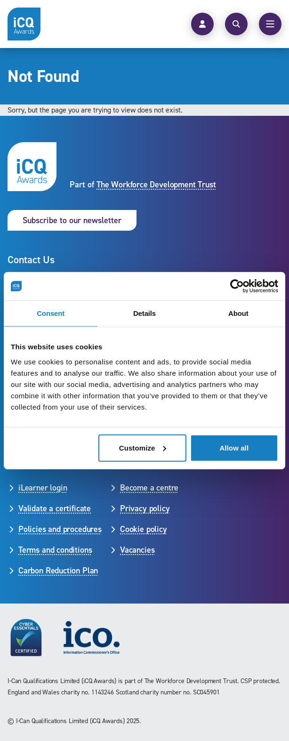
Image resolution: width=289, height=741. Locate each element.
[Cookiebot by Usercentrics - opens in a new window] (237, 286)
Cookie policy (143, 529)
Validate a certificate (54, 508)
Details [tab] (144, 313)
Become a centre (149, 487)
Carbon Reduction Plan (58, 570)
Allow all (234, 447)
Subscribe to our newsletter (72, 220)
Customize (143, 447)
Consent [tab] (50, 313)
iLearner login (42, 487)
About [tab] (238, 313)
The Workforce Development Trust (156, 184)
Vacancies (137, 550)
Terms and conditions (55, 550)
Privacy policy (144, 508)
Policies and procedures (60, 529)
